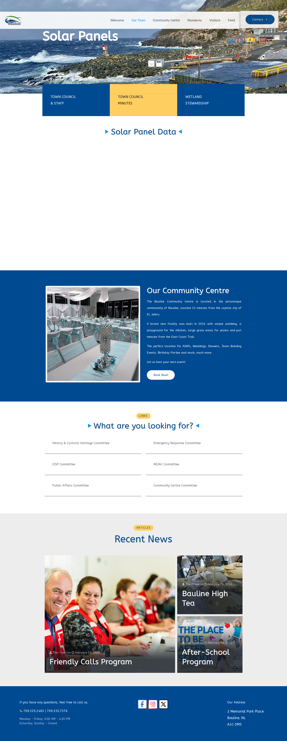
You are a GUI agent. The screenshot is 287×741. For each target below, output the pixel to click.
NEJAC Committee (166, 464)
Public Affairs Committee (70, 485)
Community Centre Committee (175, 485)
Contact (260, 19)
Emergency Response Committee (177, 443)
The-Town (60, 652)
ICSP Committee (63, 464)
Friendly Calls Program (90, 661)
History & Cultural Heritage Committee (80, 443)
